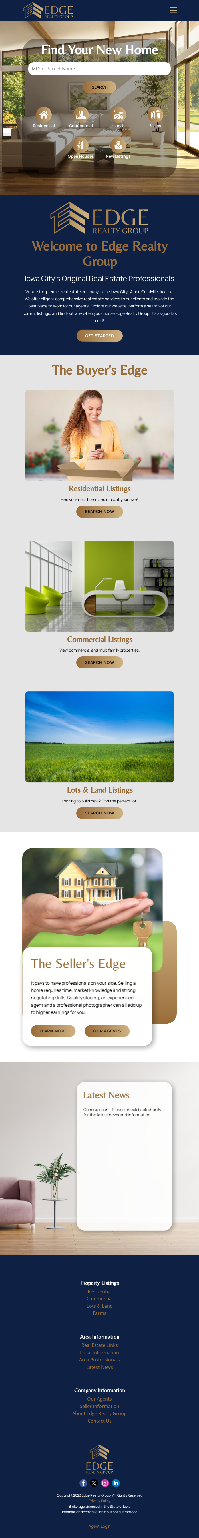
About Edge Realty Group (99, 1413)
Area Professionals (99, 1360)
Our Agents (130, 1031)
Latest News (99, 1367)
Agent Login (99, 1526)
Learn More (76, 1031)
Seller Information (99, 1406)
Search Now (99, 511)
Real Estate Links (99, 1345)
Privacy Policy (99, 1500)
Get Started (103, 335)
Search (99, 88)
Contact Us (100, 1421)
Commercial (100, 1298)
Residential (100, 1291)
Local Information (99, 1352)
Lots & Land (100, 1306)
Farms (99, 1313)
